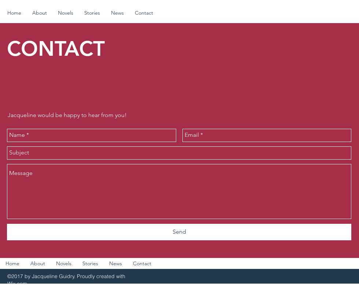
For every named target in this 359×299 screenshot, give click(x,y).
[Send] (179, 232)
